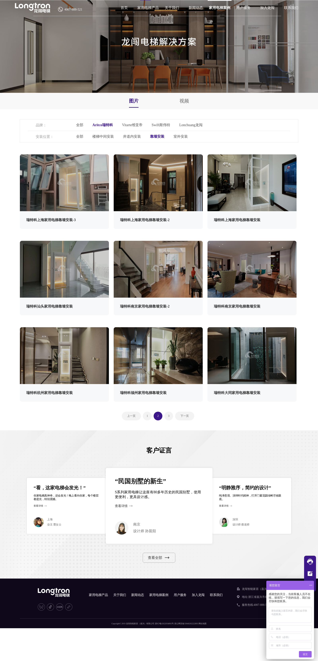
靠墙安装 (157, 136)
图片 (134, 101)
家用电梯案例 (219, 8)
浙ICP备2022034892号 (164, 623)
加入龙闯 (267, 8)
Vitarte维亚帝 (132, 125)
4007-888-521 (73, 9)
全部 (79, 125)
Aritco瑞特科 (102, 125)
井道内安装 (132, 136)
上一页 (131, 415)
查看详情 (38, 506)
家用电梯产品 (148, 8)
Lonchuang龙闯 (191, 125)
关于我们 (172, 8)
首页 (124, 8)
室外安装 (181, 136)
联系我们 (291, 8)
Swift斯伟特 (161, 125)
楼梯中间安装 (103, 136)
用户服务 (243, 8)
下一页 (184, 415)
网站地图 (203, 623)
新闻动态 (196, 8)
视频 (184, 101)
